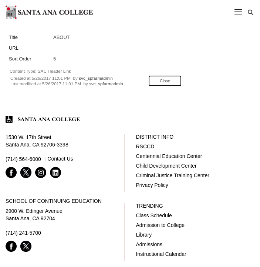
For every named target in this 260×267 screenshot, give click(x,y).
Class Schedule (154, 215)
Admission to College (160, 225)
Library (144, 235)
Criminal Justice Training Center (172, 175)
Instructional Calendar (161, 254)
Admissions (149, 244)
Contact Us (60, 159)
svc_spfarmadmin (96, 78)
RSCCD (145, 146)
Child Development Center (166, 166)
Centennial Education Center (169, 156)
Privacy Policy (152, 185)
